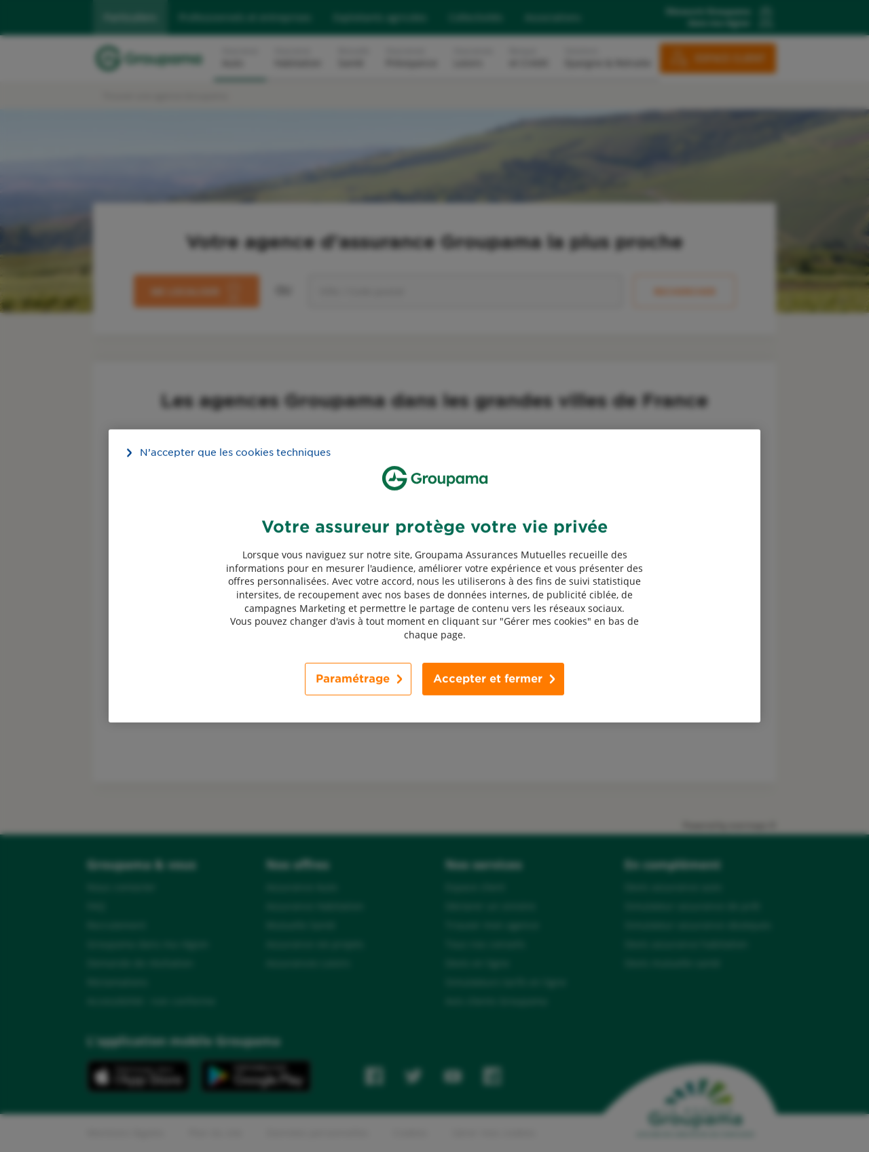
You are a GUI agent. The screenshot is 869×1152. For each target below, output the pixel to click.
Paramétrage (353, 678)
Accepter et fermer (487, 678)
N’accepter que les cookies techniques (235, 452)
